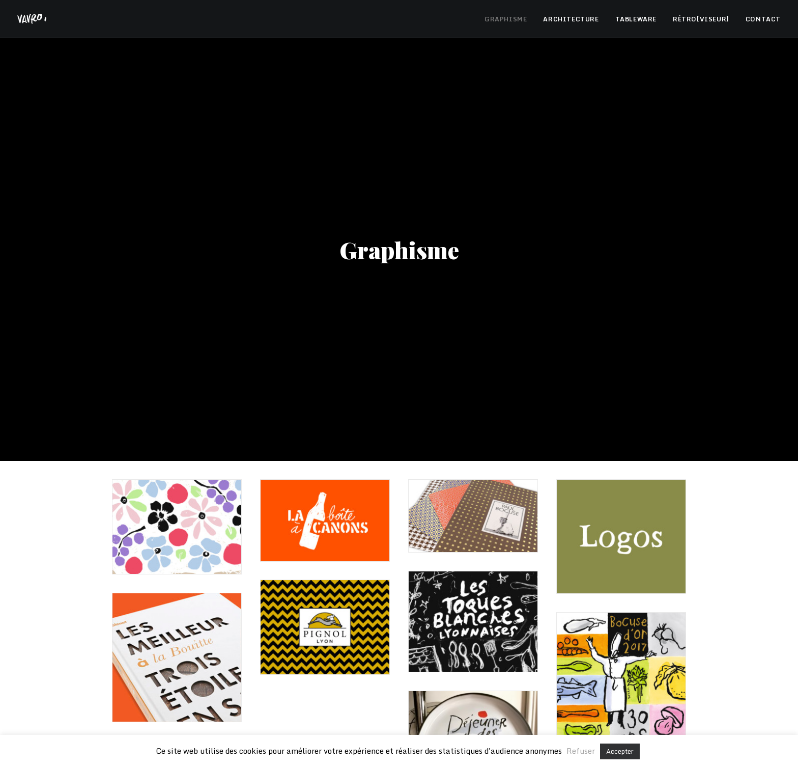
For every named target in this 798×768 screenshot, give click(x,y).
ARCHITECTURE (570, 19)
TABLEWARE (636, 19)
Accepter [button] (620, 751)
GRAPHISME (505, 19)
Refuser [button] (580, 751)
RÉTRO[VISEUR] (701, 19)
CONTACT (763, 19)
